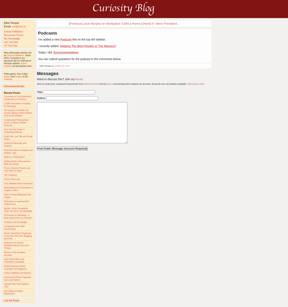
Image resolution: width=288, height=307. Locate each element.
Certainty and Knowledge (15, 222)
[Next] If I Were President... (161, 23)
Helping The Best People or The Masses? (88, 46)
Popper (18, 76)
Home (136, 23)
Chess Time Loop (12, 179)
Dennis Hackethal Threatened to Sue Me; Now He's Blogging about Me (18, 236)
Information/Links (14, 86)
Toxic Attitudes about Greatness (18, 183)
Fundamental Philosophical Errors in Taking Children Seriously (16, 122)
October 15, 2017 (62, 66)
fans (109, 84)
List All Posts (12, 300)
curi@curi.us (19, 26)
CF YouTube (10, 45)
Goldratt (8, 79)
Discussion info (195, 84)
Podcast (65, 39)
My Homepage (12, 38)
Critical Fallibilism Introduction (17, 273)
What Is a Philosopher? (14, 157)
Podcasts (47, 33)
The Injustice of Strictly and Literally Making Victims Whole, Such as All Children (18, 113)
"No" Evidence (10, 175)
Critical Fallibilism (13, 31)
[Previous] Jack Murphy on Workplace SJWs (99, 23)
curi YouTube (11, 42)
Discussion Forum (14, 35)
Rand (6, 76)
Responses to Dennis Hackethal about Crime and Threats (16, 245)
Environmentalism (66, 52)
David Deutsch (91, 84)
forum (79, 79)
